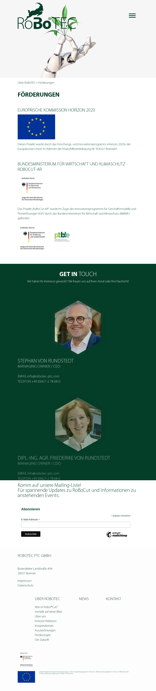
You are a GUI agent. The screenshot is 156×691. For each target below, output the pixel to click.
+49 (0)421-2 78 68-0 (46, 392)
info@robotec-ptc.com (43, 387)
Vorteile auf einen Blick (48, 612)
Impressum (25, 581)
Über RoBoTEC (27, 83)
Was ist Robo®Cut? (46, 607)
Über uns (40, 616)
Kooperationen (44, 626)
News (84, 599)
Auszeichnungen (45, 630)
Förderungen (43, 635)
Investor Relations (46, 621)
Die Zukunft (42, 640)
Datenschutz (25, 585)
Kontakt (113, 599)
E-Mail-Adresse (30, 519)
